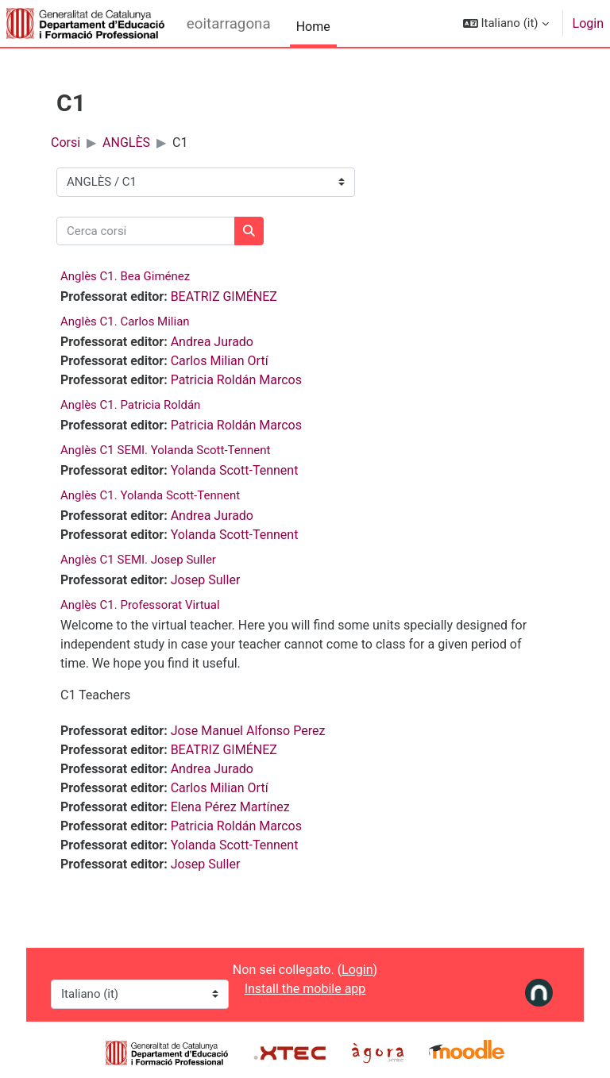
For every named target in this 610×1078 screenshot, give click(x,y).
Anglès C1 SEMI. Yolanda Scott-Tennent (165, 450)
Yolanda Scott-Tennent (235, 470)
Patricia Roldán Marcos (236, 379)
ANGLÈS (126, 142)
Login (588, 23)
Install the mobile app (305, 988)
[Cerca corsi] (145, 231)
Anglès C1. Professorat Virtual (140, 605)
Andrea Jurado (212, 341)
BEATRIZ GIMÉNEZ (224, 296)
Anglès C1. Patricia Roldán (130, 405)
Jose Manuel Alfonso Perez (248, 730)
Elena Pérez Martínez (230, 806)
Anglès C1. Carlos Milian (125, 321)
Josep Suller (206, 579)
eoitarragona (229, 24)
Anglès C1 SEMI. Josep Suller (138, 559)
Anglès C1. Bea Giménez (125, 276)
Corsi (65, 142)
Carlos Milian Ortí (219, 360)
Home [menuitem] (313, 26)
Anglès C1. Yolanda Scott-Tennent (150, 495)
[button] (506, 23)
